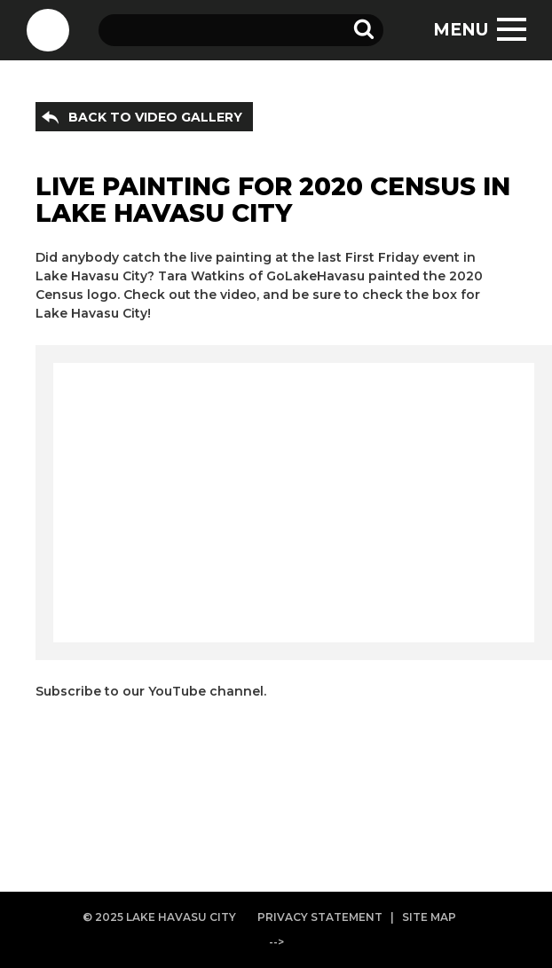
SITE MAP (429, 917)
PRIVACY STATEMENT (319, 917)
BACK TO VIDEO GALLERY (155, 117)
